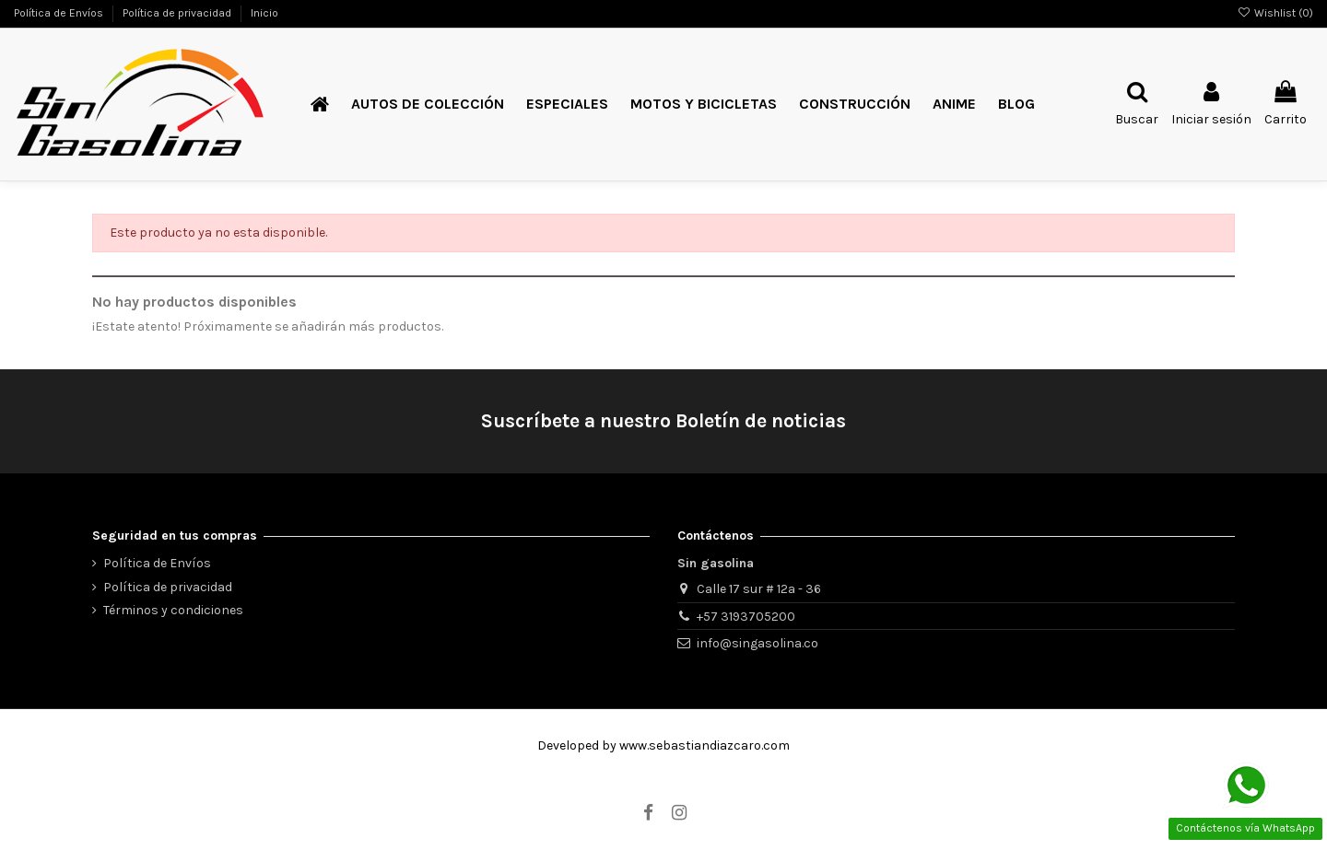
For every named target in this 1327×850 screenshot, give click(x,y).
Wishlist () (1275, 12)
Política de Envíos (60, 12)
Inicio (264, 12)
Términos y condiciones (173, 610)
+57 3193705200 (746, 616)
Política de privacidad (178, 12)
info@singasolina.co (757, 643)
